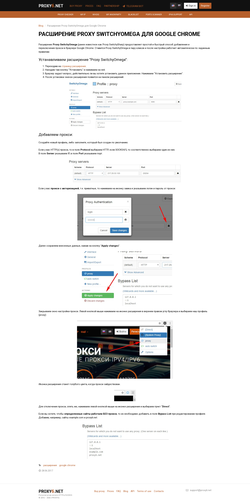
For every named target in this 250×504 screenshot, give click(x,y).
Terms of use (144, 491)
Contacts (159, 491)
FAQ (99, 6)
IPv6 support (175, 14)
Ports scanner (154, 14)
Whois (96, 14)
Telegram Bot (133, 6)
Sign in (191, 5)
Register (205, 5)
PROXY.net (51, 5)
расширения (50, 465)
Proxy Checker (65, 14)
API (190, 14)
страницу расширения (74, 66)
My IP (82, 14)
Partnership (111, 6)
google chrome (67, 465)
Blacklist (133, 14)
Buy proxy (76, 6)
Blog (41, 25)
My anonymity (113, 14)
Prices (89, 6)
